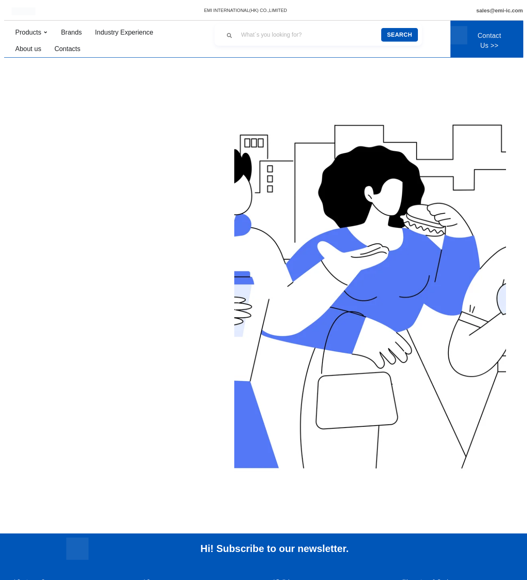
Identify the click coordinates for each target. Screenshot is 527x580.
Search (399, 34)
